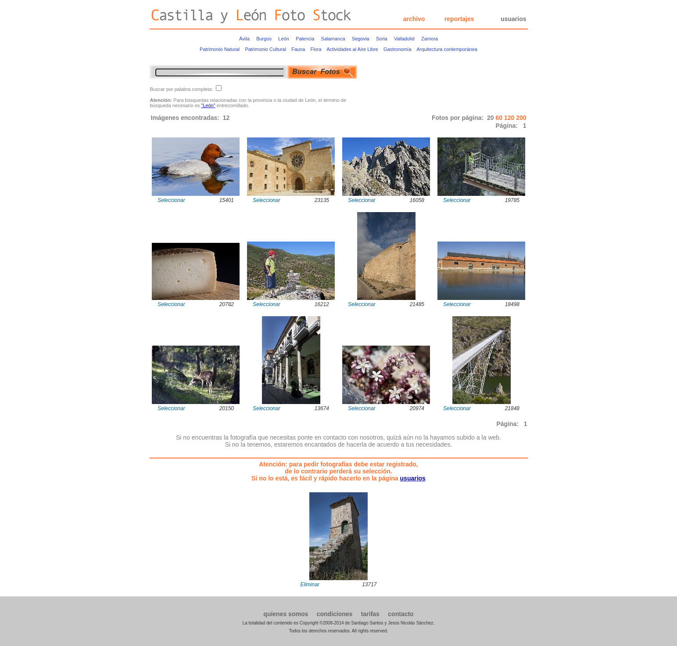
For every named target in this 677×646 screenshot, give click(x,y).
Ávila (244, 38)
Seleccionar (171, 200)
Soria (381, 38)
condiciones (335, 613)
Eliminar (310, 584)
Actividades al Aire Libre (352, 49)
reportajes (459, 18)
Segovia (360, 38)
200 (521, 117)
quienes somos (285, 613)
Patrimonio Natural (220, 49)
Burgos (264, 38)
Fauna (298, 49)
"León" (208, 105)
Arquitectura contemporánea (446, 49)
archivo (414, 18)
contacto (400, 613)
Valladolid (404, 38)
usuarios (513, 18)
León (283, 38)
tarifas (370, 613)
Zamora (429, 38)
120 (510, 117)
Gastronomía (397, 49)
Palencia (305, 38)
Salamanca (333, 38)
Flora (316, 49)
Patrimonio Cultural (265, 49)
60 (499, 117)
